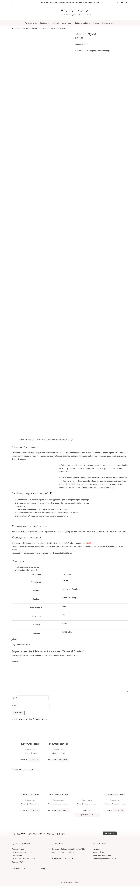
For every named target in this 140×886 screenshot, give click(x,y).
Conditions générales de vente (104, 859)
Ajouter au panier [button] (86, 815)
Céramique (66, 589)
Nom (14, 698)
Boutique (44, 23)
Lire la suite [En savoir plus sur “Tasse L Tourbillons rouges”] (119, 810)
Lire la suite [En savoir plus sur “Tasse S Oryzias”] (62, 760)
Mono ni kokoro (75, 11)
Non (64, 606)
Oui (63, 615)
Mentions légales (99, 852)
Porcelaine (76, 589)
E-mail (15, 706)
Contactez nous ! (108, 23)
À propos (96, 849)
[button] (48, 23)
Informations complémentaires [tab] (48, 439)
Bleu (69, 598)
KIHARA (88, 543)
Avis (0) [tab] (69, 439)
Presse (96, 23)
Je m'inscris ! (110, 833)
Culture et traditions (82, 23)
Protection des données (102, 856)
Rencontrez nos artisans (61, 23)
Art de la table (32, 28)
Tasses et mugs (46, 28)
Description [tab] (25, 439)
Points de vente (31, 23)
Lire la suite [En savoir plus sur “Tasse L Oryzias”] (34, 760)
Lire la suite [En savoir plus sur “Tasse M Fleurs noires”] (34, 810)
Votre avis (16, 661)
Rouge (74, 598)
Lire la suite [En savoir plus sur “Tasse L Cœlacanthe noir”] (62, 810)
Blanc (64, 598)
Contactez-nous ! (18, 869)
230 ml (65, 581)
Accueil (14, 28)
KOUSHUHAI (67, 632)
